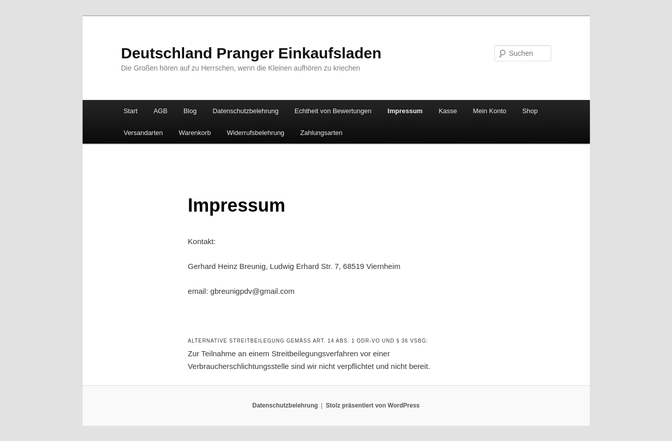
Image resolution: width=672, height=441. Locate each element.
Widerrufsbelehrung (255, 133)
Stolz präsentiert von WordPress (372, 405)
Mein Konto (490, 111)
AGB (160, 111)
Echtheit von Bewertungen (333, 111)
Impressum (404, 111)
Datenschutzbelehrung (245, 111)
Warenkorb (195, 133)
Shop (530, 111)
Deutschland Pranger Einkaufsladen (251, 53)
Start (130, 111)
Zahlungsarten (321, 133)
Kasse (448, 111)
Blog (190, 111)
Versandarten (143, 133)
